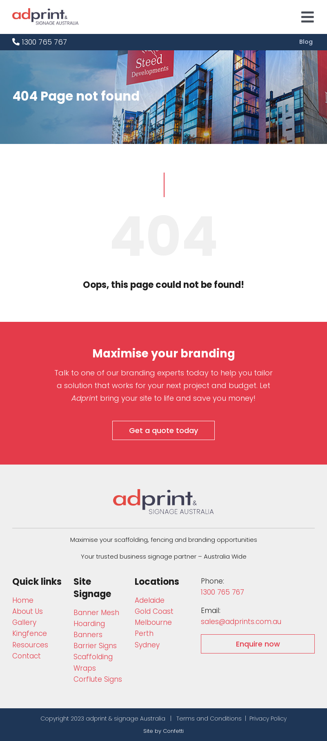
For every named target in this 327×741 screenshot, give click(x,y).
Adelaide (150, 600)
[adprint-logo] (45, 12)
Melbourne (153, 622)
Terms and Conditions (209, 718)
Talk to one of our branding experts (119, 373)
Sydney (147, 645)
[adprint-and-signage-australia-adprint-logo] (163, 492)
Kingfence (29, 633)
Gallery (24, 622)
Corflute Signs (97, 679)
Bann (96, 613)
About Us (27, 611)
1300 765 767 (39, 42)
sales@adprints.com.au (241, 621)
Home (22, 600)
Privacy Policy (268, 718)
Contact (26, 656)
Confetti (173, 731)
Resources (30, 645)
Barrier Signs (95, 646)
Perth (144, 633)
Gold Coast (154, 611)
